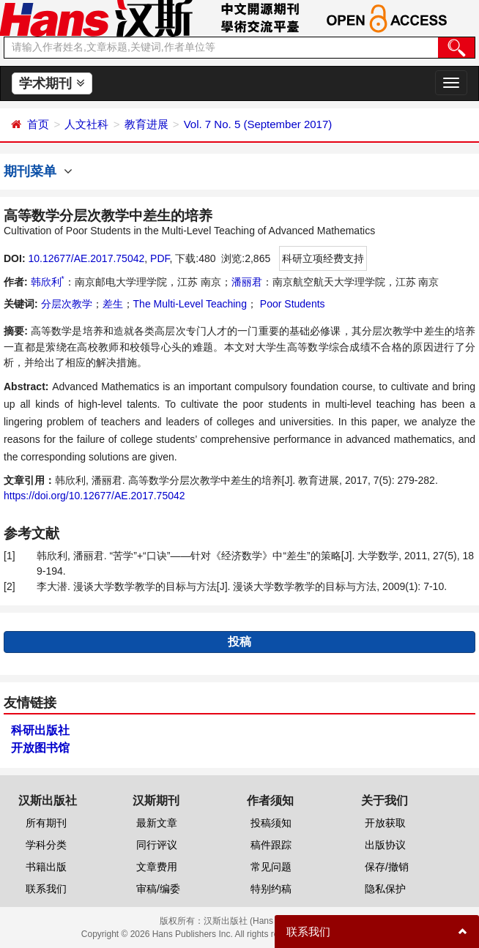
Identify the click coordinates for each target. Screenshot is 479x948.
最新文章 (156, 823)
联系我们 (46, 889)
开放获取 (385, 823)
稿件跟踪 (271, 845)
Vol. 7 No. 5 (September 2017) (258, 124)
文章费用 (156, 867)
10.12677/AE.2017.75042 (86, 258)
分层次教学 (66, 304)
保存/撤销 (387, 867)
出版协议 (385, 845)
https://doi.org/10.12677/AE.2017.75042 (94, 495)
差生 (113, 304)
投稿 (239, 641)
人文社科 (86, 124)
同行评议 (156, 845)
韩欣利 (47, 282)
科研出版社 (40, 730)
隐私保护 (385, 889)
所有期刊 (46, 823)
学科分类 (46, 845)
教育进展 (146, 124)
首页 (38, 124)
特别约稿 (271, 889)
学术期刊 (51, 83)
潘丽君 (246, 282)
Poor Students (291, 304)
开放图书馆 (40, 748)
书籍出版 (46, 867)
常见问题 (271, 867)
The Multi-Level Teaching (190, 304)
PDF (159, 258)
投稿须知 (271, 823)
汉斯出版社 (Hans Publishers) (262, 921)
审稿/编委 (158, 889)
